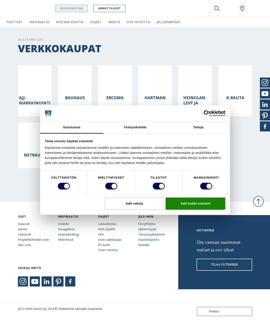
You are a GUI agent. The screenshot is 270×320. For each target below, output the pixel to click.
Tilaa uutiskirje (224, 264)
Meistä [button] (114, 22)
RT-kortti (104, 245)
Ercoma (115, 97)
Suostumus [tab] (72, 127)
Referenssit (65, 240)
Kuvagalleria (66, 229)
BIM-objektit (106, 229)
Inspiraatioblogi (68, 234)
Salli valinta (134, 203)
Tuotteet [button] (14, 22)
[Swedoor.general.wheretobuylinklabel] (242, 8)
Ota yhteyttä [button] (138, 22)
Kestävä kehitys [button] (69, 22)
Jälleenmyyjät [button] (169, 22)
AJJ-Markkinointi (35, 100)
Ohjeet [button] (96, 22)
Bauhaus (75, 97)
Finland (209, 311)
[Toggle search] (217, 8)
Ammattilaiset (117, 8)
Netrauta (35, 155)
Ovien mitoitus (108, 250)
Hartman (155, 97)
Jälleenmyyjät (147, 229)
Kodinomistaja (79, 8)
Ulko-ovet (24, 245)
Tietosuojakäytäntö (151, 234)
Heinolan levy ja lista (194, 103)
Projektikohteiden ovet (33, 240)
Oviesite (63, 224)
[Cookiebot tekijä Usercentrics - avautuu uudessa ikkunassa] (206, 113)
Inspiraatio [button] (40, 22)
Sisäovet (24, 224)
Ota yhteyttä (146, 224)
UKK (101, 234)
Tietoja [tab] (198, 127)
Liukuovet (24, 234)
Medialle (144, 245)
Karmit (22, 229)
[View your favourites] (229, 8)
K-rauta (235, 97)
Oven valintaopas (110, 240)
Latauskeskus (107, 224)
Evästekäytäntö (148, 240)
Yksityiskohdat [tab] (135, 127)
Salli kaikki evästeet (195, 203)
